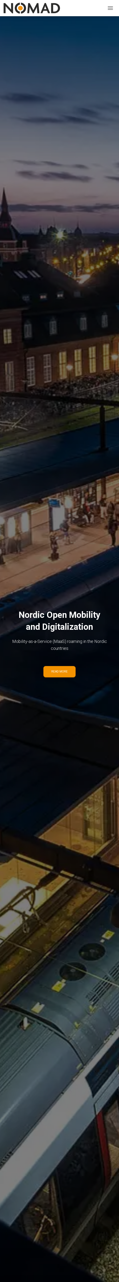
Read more (59, 671)
